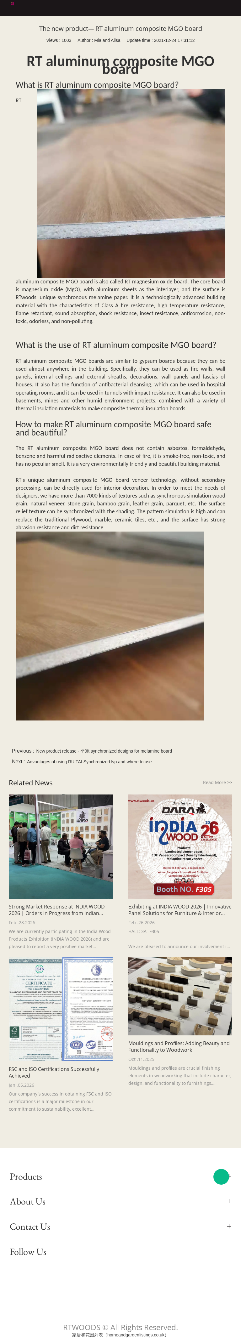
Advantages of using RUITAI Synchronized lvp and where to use (89, 761)
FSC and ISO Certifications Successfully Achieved (54, 1072)
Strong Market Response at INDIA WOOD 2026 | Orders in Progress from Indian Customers (57, 910)
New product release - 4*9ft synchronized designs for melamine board (104, 751)
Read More (217, 782)
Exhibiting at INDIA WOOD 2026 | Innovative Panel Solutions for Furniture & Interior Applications (180, 910)
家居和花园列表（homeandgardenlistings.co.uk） (120, 1334)
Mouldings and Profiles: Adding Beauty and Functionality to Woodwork (179, 1046)
